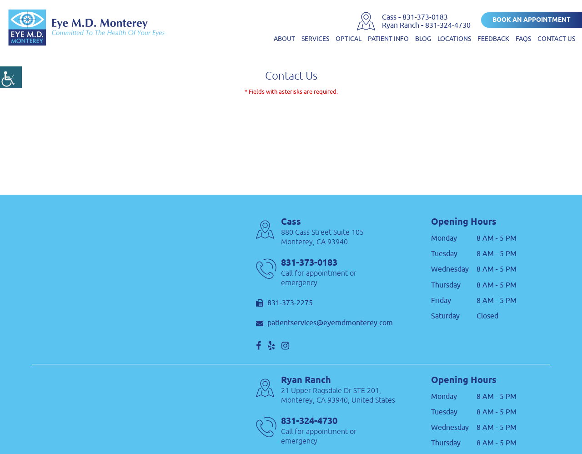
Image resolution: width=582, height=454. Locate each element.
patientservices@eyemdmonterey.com (324, 323)
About (284, 39)
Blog (423, 39)
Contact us (556, 39)
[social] (258, 345)
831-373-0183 (425, 17)
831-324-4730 (448, 25)
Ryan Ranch (401, 25)
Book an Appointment (531, 20)
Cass (390, 17)
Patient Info (388, 39)
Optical (348, 39)
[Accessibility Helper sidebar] (11, 77)
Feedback (493, 39)
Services (315, 39)
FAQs (523, 39)
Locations (454, 39)
